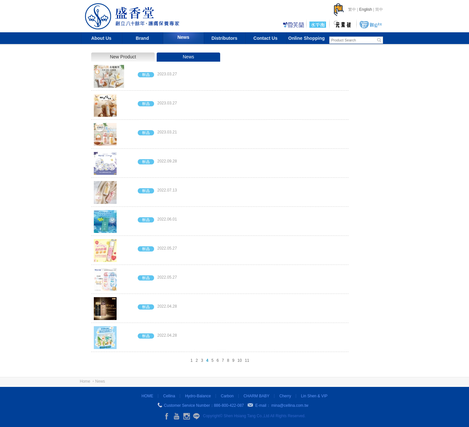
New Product (123, 56)
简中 (379, 9)
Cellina (169, 396)
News (184, 37)
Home (85, 381)
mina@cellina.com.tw (289, 405)
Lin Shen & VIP (314, 396)
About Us (101, 38)
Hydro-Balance (198, 396)
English (365, 9)
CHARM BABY (256, 396)
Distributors (224, 38)
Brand (142, 38)
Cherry (285, 396)
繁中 (352, 9)
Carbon (227, 396)
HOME (147, 396)
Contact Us (265, 38)
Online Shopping (306, 38)
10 (239, 360)
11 (247, 360)
